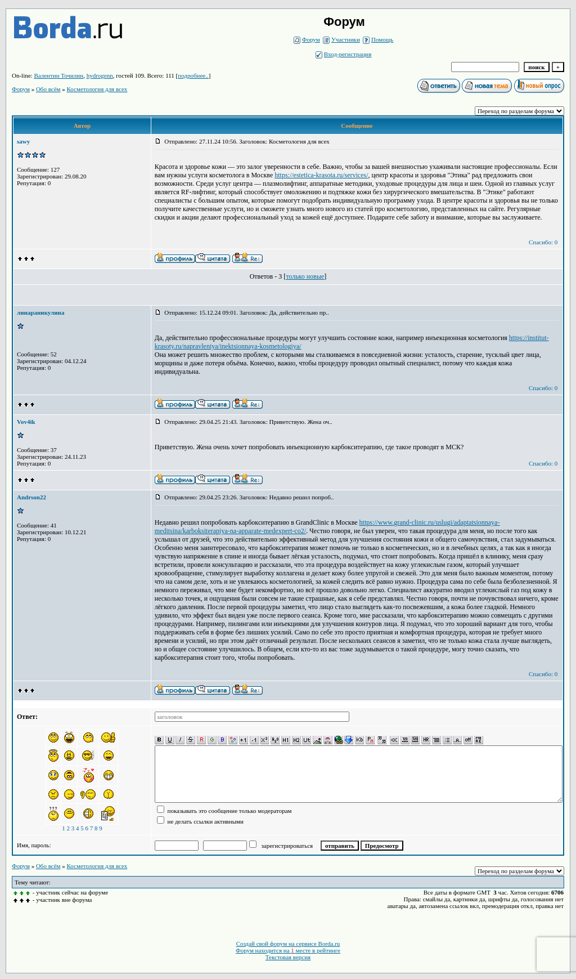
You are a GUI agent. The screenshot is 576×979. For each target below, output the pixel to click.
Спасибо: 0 (543, 242)
